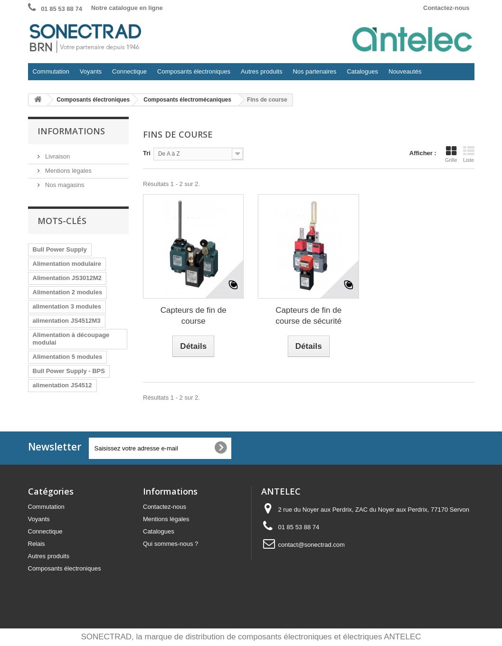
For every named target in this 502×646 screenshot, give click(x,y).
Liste (468, 154)
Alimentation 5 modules (68, 356)
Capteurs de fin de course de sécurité (308, 316)
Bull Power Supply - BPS (69, 370)
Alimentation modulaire (67, 263)
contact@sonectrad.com (311, 544)
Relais (36, 543)
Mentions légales (68, 170)
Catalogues (362, 71)
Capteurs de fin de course (194, 316)
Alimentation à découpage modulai (71, 338)
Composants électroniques (191, 74)
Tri (147, 153)
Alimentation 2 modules (68, 292)
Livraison (57, 156)
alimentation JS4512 (62, 385)
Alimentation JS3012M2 (67, 277)
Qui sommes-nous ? (170, 543)
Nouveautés (404, 71)
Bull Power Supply (60, 249)
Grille (451, 154)
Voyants (88, 74)
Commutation (48, 74)
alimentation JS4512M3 (67, 320)
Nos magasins (64, 184)
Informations (71, 131)
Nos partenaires (314, 71)
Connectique (127, 74)
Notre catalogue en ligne (127, 7)
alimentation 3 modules (67, 306)
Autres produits (259, 74)
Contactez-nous (446, 7)
